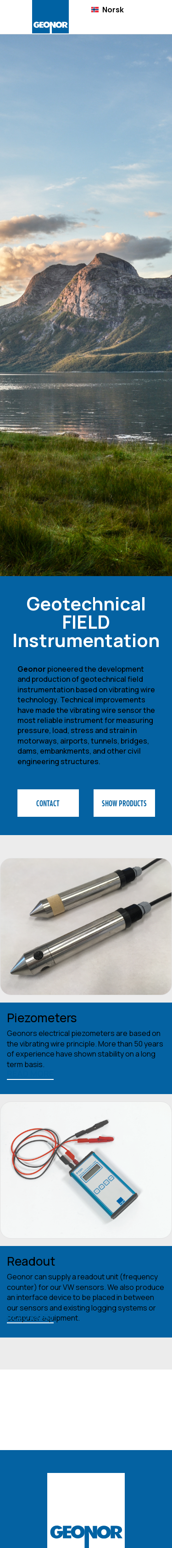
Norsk (107, 10)
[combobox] (107, 9)
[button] (150, 17)
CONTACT (48, 803)
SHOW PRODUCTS (124, 803)
